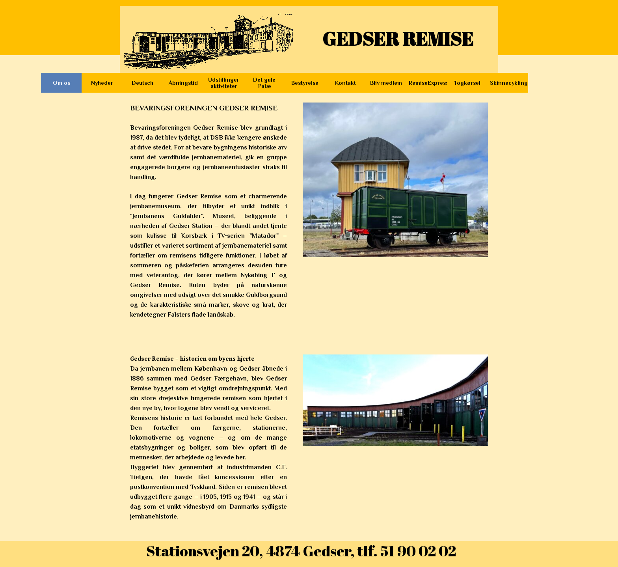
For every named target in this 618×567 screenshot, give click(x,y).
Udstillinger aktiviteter (223, 82)
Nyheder (102, 83)
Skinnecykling (509, 83)
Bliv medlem (386, 83)
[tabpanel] (208, 221)
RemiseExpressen (432, 83)
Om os (61, 83)
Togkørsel (467, 83)
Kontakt (345, 83)
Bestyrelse (304, 83)
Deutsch (142, 83)
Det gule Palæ (264, 82)
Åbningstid (183, 83)
